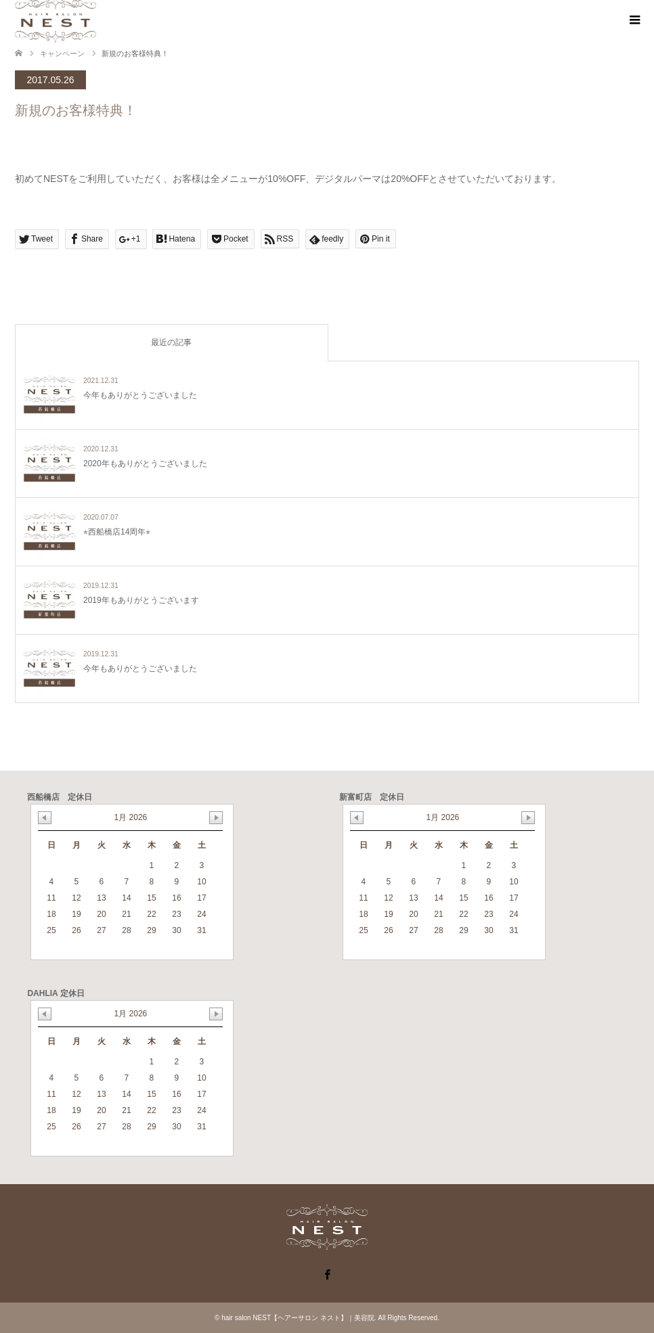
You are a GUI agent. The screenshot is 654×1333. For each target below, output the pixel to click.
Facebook (327, 1273)
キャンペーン (62, 53)
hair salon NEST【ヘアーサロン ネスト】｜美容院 (297, 1317)
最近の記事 (171, 342)
